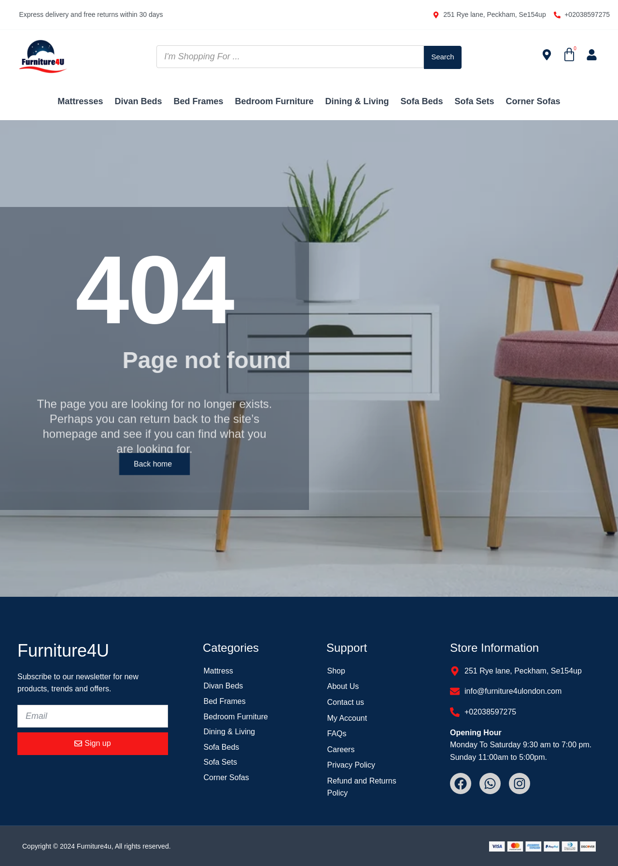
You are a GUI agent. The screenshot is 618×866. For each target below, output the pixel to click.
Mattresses (80, 101)
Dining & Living (357, 101)
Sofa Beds (422, 101)
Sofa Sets (474, 101)
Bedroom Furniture (274, 101)
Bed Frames (198, 101)
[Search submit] (443, 56)
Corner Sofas (533, 101)
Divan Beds (138, 101)
